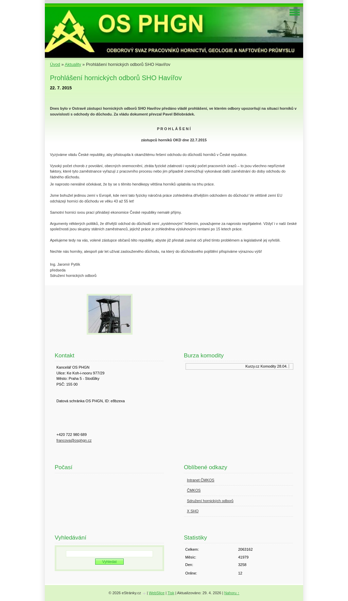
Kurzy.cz (253, 366)
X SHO (192, 511)
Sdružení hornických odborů (210, 501)
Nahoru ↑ (232, 593)
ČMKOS (194, 490)
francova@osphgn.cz (74, 440)
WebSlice (156, 593)
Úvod (55, 64)
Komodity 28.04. (275, 366)
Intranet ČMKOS (200, 480)
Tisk (171, 593)
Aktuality (73, 64)
